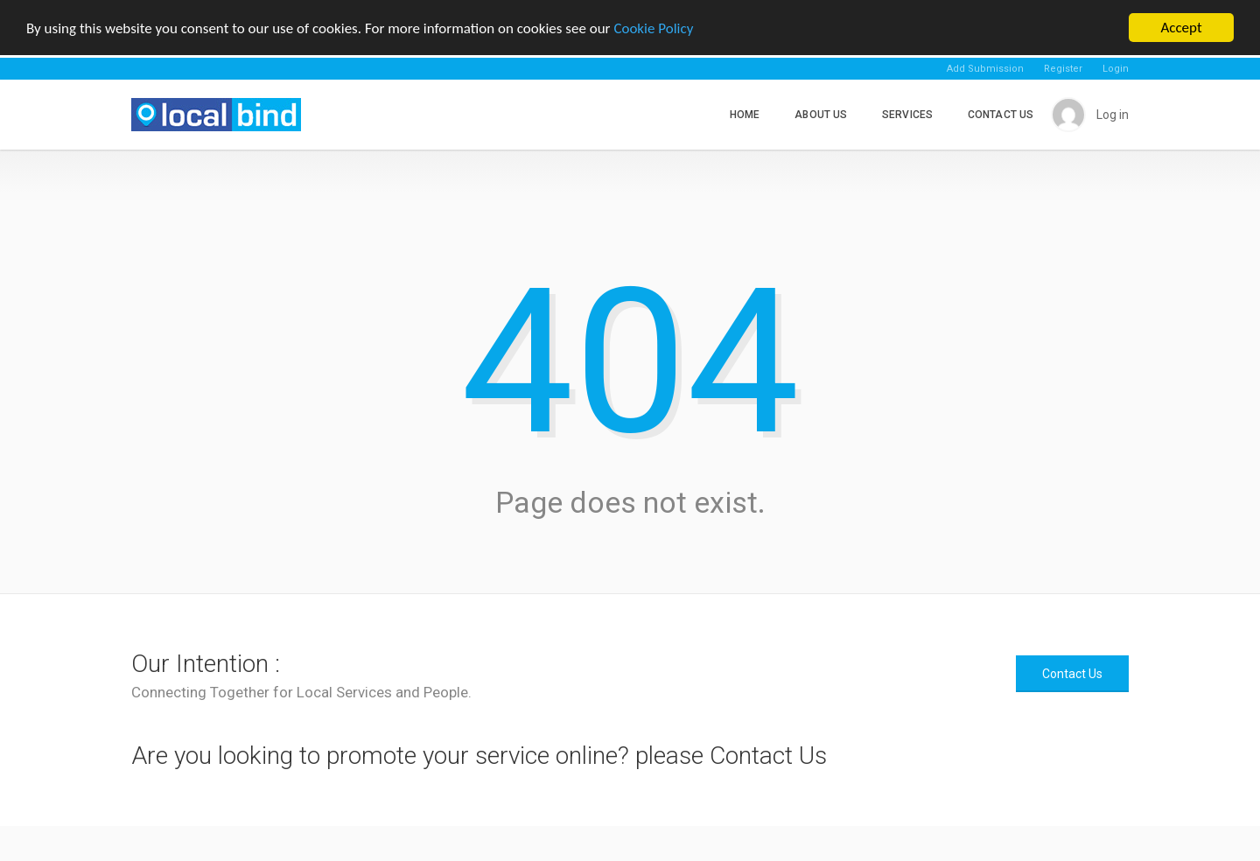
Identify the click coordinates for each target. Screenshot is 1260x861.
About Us (820, 114)
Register (1063, 68)
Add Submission (985, 68)
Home (745, 114)
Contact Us (1000, 114)
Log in (1112, 115)
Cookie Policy (653, 28)
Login (1115, 68)
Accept (1180, 27)
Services (907, 114)
